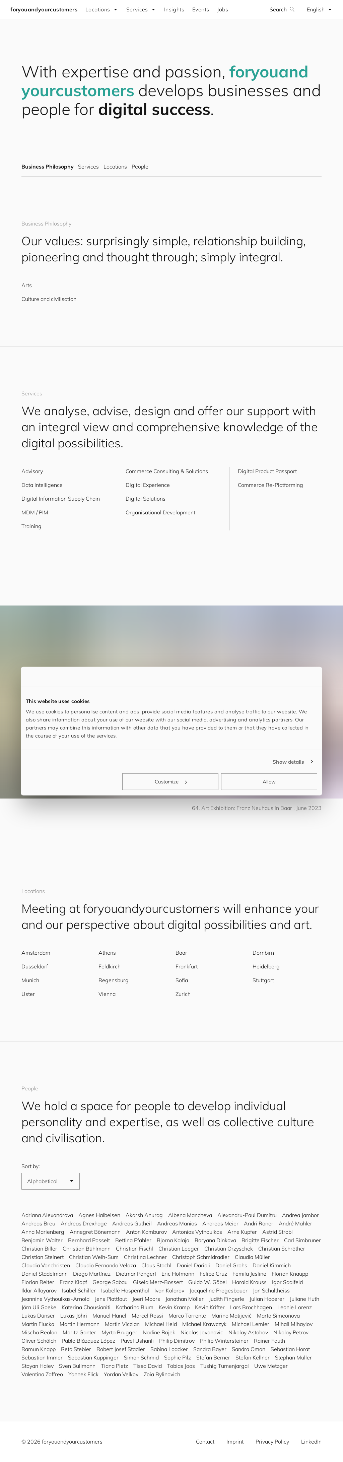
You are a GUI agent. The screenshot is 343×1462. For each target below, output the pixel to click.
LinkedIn (311, 1441)
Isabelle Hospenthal (125, 1290)
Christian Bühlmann (87, 1248)
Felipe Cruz (213, 1273)
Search (281, 9)
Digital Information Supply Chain (60, 498)
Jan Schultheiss (271, 1290)
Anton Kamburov (146, 1231)
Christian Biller (39, 1248)
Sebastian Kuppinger (93, 1357)
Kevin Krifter (210, 1307)
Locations (115, 167)
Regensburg (113, 980)
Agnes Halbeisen (99, 1215)
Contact (205, 1441)
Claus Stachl (156, 1265)
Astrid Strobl (277, 1231)
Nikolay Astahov (248, 1332)
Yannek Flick (83, 1374)
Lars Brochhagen (251, 1307)
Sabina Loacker (169, 1349)
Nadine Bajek (159, 1332)
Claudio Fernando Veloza (105, 1265)
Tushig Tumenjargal (224, 1365)
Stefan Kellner (252, 1357)
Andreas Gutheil (132, 1223)
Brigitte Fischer (260, 1240)
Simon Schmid (141, 1357)
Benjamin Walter (42, 1240)
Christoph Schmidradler (200, 1257)
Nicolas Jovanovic (202, 1332)
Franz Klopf (73, 1282)
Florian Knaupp (290, 1273)
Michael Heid (161, 1324)
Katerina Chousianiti (86, 1307)
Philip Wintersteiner (224, 1340)
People (140, 167)
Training (31, 526)
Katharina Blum (134, 1307)
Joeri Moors (146, 1298)
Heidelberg (266, 966)
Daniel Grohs (231, 1265)
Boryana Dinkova (215, 1240)
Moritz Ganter (79, 1332)
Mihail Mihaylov (294, 1324)
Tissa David (147, 1365)
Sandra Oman (248, 1349)
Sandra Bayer (209, 1349)
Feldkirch (109, 966)
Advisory (32, 471)
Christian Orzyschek (228, 1248)
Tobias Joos (181, 1365)
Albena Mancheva (190, 1215)
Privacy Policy (272, 1441)
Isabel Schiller (79, 1290)
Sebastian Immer (42, 1357)
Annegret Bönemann (95, 1231)
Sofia (182, 980)
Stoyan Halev (37, 1365)
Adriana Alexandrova (47, 1215)
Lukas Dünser (38, 1315)
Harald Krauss (249, 1282)
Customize (171, 781)
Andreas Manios (177, 1223)
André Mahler (295, 1223)
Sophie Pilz (177, 1357)
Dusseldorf (34, 966)
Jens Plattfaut (111, 1298)
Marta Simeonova (278, 1315)
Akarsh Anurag (144, 1215)
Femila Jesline (249, 1273)
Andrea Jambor (300, 1215)
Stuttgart (263, 980)
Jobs (222, 9)
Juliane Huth (304, 1298)
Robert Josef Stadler (120, 1349)
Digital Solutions (145, 498)
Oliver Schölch (38, 1340)
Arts (26, 285)
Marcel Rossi (147, 1315)
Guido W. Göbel (207, 1282)
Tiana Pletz (114, 1365)
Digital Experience (148, 485)
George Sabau (110, 1282)
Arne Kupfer (242, 1231)
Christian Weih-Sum (94, 1257)
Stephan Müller (293, 1357)
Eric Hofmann (177, 1273)
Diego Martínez (92, 1273)
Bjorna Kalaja (173, 1240)
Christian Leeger (178, 1248)
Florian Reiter (37, 1282)
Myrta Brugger (119, 1332)
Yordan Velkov (121, 1374)
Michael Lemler (250, 1324)
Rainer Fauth (269, 1340)
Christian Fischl (134, 1248)
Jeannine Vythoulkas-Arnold (55, 1298)
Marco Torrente (187, 1315)
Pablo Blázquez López (88, 1340)
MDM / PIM (34, 512)
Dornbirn (263, 952)
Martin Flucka (37, 1324)
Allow (269, 781)
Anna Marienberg (42, 1231)
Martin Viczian (122, 1324)
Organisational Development (160, 512)
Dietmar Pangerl (136, 1273)
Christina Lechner (145, 1257)
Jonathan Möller (184, 1298)
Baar (181, 952)
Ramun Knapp (38, 1349)
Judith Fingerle (226, 1298)
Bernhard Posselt (89, 1240)
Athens (107, 952)
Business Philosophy (47, 167)
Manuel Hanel (109, 1315)
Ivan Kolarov (169, 1290)
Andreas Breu (38, 1223)
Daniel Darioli (193, 1265)
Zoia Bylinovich (162, 1374)
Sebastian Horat (290, 1349)
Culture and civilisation (48, 299)
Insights (174, 9)
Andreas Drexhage (84, 1223)
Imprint (235, 1441)
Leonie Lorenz (294, 1307)
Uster (28, 994)
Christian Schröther (281, 1248)
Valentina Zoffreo (42, 1374)
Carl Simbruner (302, 1240)
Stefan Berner (213, 1357)
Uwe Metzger (271, 1365)
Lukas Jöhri (73, 1315)
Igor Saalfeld (287, 1282)
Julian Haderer (267, 1298)
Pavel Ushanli (137, 1340)
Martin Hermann (79, 1324)
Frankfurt (187, 966)
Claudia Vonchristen (45, 1265)
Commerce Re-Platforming (270, 485)
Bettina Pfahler (133, 1240)
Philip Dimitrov (177, 1340)
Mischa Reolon (39, 1332)
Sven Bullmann (77, 1365)
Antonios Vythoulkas (197, 1231)
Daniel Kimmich (272, 1265)
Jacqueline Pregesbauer (219, 1290)
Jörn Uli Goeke (38, 1307)
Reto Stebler (76, 1349)
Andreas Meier (220, 1223)
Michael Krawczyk (204, 1324)
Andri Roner (258, 1223)
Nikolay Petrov (290, 1332)
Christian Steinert (42, 1257)
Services (88, 167)
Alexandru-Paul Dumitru (247, 1215)
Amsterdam (35, 952)
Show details (288, 761)
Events (201, 9)
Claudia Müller (252, 1257)
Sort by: (30, 1166)
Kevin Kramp (174, 1307)
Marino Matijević (231, 1315)
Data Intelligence (42, 485)
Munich (30, 980)
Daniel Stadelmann (44, 1273)
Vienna (107, 994)
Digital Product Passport (267, 471)
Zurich (183, 994)
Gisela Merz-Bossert (158, 1282)
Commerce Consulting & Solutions (167, 471)
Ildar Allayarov (39, 1290)
